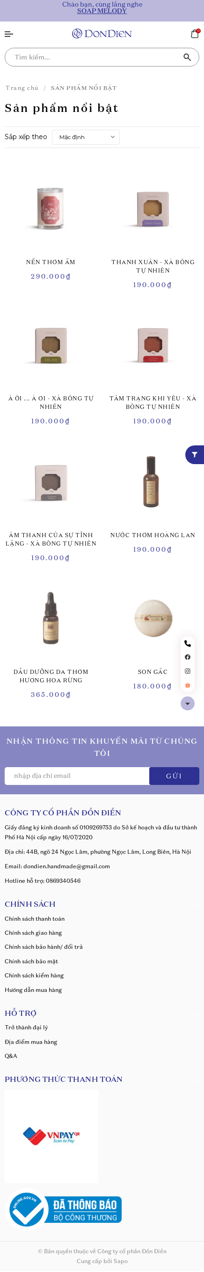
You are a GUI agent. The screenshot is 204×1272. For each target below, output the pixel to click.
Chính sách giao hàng (33, 932)
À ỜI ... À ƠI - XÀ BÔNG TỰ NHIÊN (51, 403)
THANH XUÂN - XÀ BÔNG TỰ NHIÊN (153, 267)
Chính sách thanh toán (35, 918)
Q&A (11, 1055)
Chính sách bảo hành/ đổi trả (44, 946)
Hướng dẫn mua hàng (33, 989)
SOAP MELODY (102, 11)
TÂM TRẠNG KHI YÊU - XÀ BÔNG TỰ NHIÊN (153, 403)
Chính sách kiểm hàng (34, 975)
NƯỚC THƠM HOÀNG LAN (153, 536)
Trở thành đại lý (26, 1027)
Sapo (121, 1261)
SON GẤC (153, 672)
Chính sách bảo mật (31, 961)
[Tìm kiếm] (187, 57)
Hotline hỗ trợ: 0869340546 (42, 880)
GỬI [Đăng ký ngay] (174, 776)
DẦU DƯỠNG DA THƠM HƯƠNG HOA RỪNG (51, 677)
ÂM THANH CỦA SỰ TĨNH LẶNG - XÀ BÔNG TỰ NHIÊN (51, 540)
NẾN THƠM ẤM (51, 263)
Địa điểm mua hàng (31, 1041)
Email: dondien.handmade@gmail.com (57, 866)
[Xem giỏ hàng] (194, 33)
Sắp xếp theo (26, 137)
